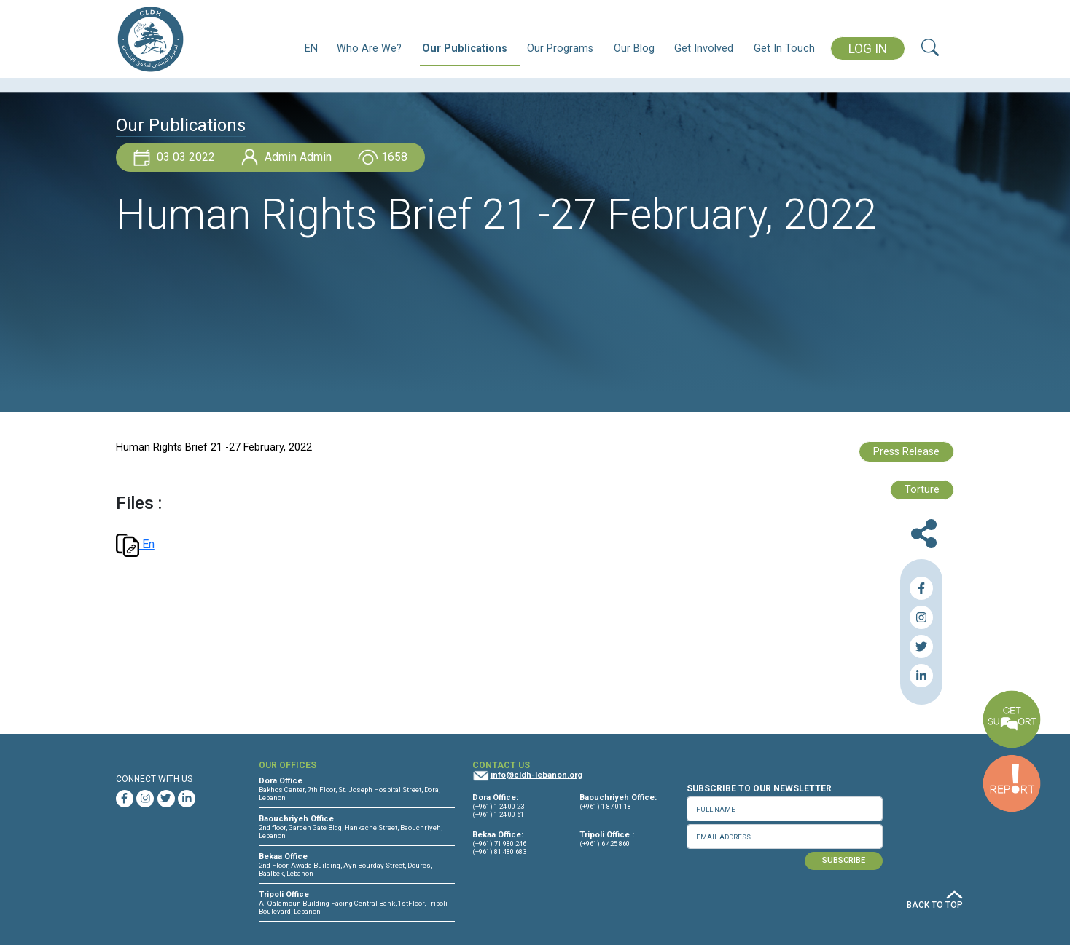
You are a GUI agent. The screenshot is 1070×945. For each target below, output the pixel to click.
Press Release (906, 452)
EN (311, 48)
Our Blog (634, 48)
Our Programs (560, 48)
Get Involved (703, 48)
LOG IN (867, 48)
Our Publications (464, 48)
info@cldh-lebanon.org (536, 775)
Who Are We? (369, 48)
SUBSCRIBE (843, 860)
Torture (922, 489)
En (135, 544)
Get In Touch (784, 48)
